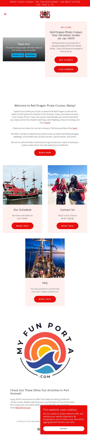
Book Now (45, 152)
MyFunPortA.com (23, 407)
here (75, 128)
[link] (45, 14)
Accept (63, 429)
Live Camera (66, 69)
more (47, 122)
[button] (9, 14)
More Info (22, 226)
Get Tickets (66, 60)
